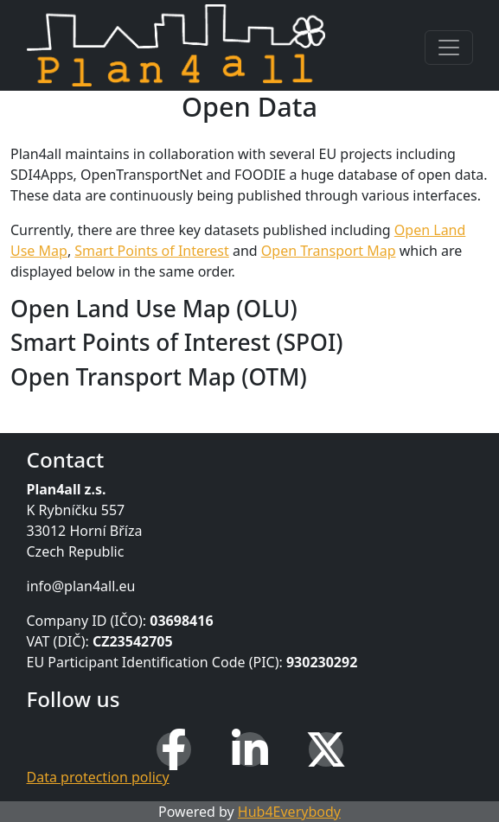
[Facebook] (174, 749)
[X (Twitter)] (326, 749)
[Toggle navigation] (449, 47)
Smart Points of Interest (151, 250)
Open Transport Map (328, 250)
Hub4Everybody (289, 811)
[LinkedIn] (250, 749)
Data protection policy (98, 777)
